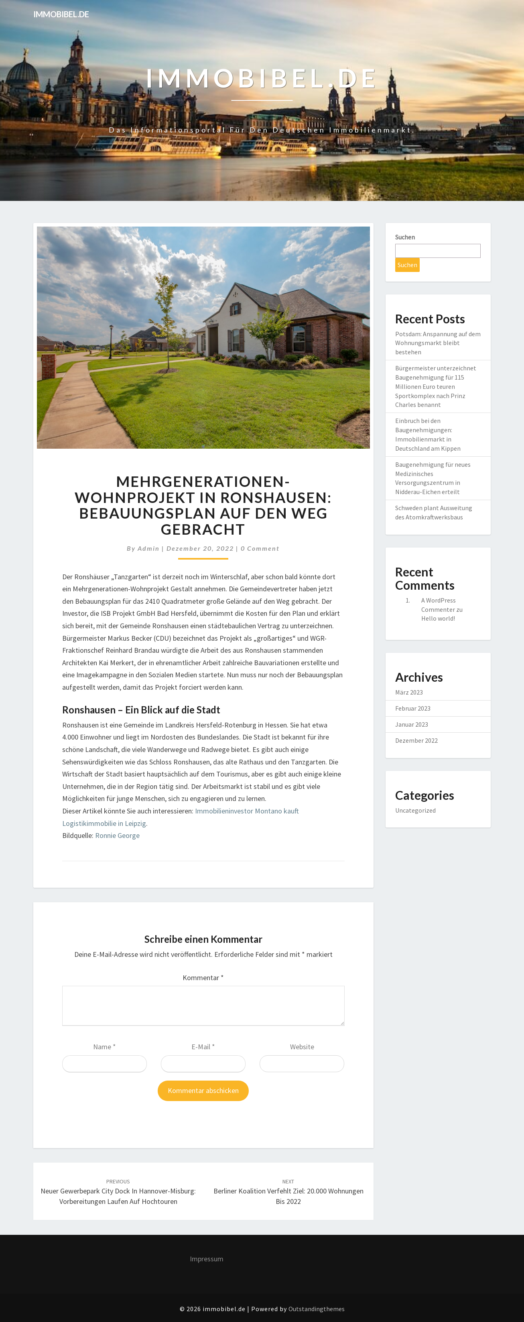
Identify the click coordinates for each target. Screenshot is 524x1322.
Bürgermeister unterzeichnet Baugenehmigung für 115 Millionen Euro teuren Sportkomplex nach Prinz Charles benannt (435, 386)
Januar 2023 (411, 724)
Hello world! (438, 618)
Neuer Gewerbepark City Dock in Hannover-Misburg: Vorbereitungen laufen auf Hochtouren (118, 1192)
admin (149, 548)
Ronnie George (117, 835)
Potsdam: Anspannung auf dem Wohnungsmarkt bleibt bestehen (438, 343)
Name (104, 1046)
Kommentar (203, 977)
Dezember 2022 (416, 740)
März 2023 (409, 692)
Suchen (405, 237)
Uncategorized (415, 810)
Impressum (206, 1258)
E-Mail (203, 1046)
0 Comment (260, 548)
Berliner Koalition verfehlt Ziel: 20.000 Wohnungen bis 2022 (288, 1192)
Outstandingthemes (316, 1309)
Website (302, 1046)
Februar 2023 (413, 708)
